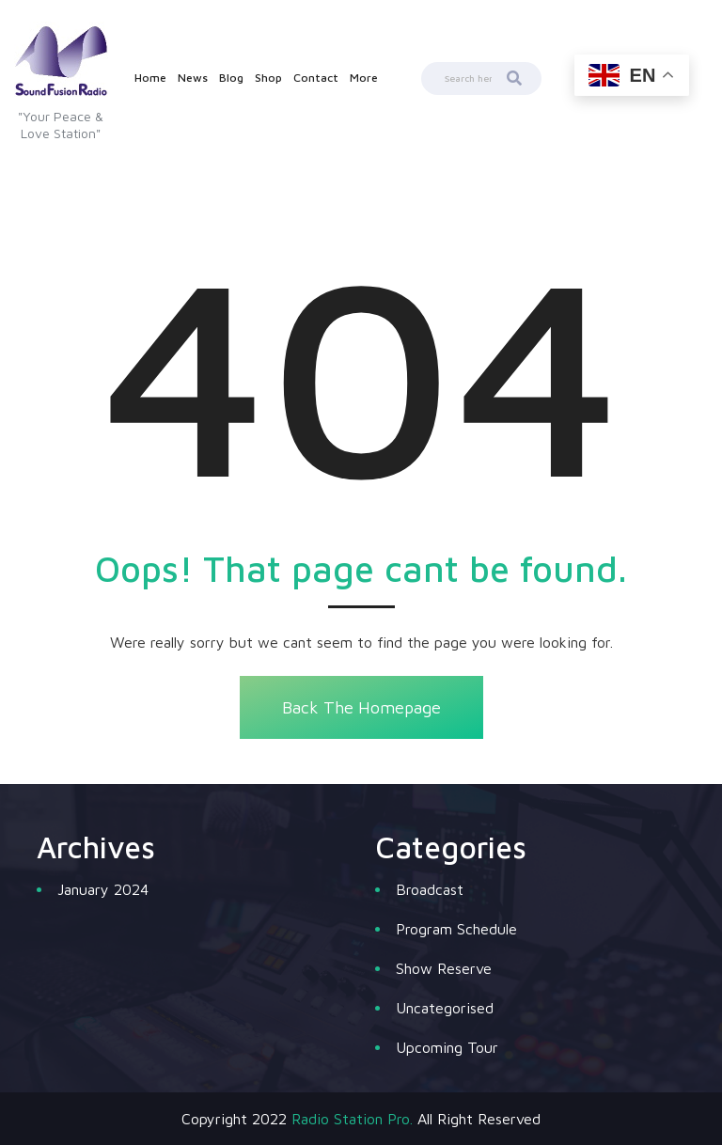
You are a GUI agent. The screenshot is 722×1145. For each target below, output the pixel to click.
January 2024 (103, 889)
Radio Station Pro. (352, 1118)
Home (150, 78)
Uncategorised (445, 1007)
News (193, 78)
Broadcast (429, 889)
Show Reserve (444, 968)
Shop (268, 78)
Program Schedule (456, 928)
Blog (231, 78)
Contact (315, 78)
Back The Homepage (361, 707)
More (364, 78)
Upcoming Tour (447, 1047)
